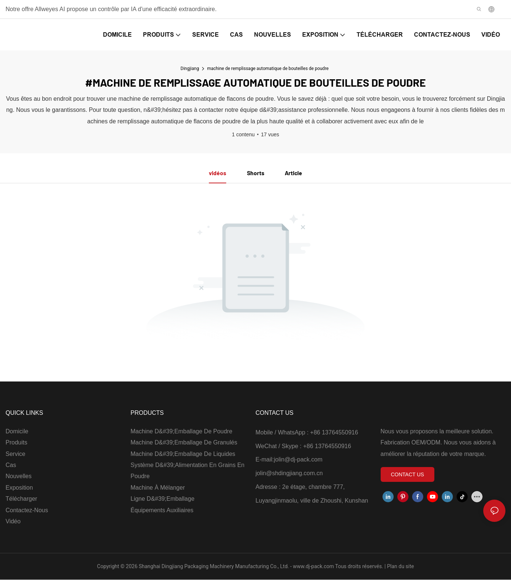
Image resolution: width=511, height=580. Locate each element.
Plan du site (400, 567)
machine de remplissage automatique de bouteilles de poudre (267, 68)
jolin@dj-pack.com (298, 460)
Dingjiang (190, 68)
